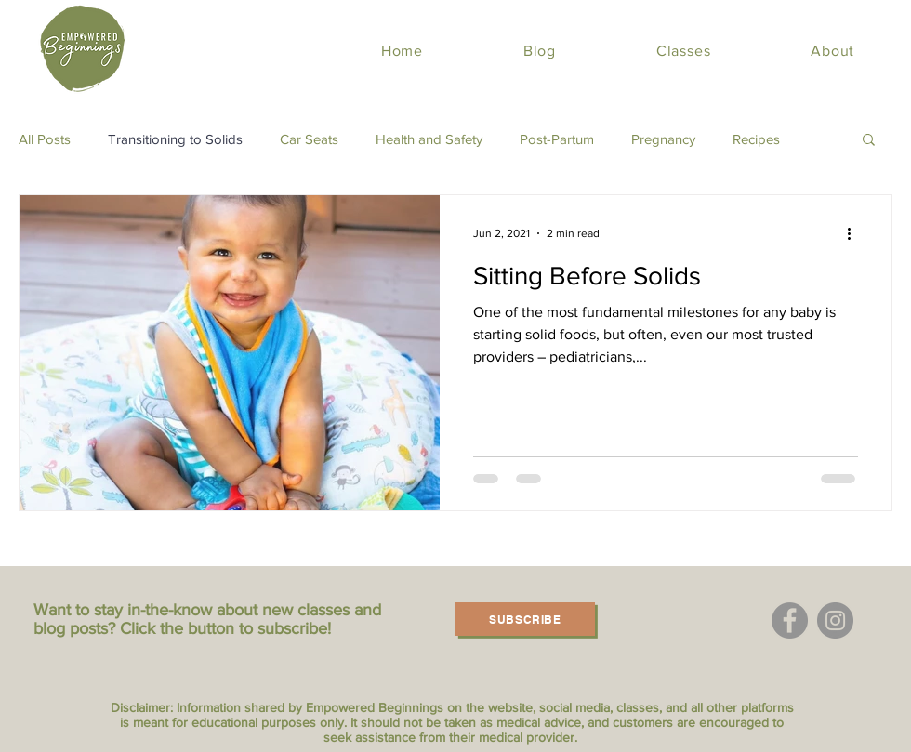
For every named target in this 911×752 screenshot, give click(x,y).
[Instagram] (835, 620)
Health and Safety (429, 139)
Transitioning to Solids (175, 139)
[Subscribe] (525, 619)
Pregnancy (663, 139)
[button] (869, 141)
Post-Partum (557, 139)
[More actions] (855, 233)
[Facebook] (790, 620)
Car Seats (309, 139)
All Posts (45, 139)
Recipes (756, 139)
